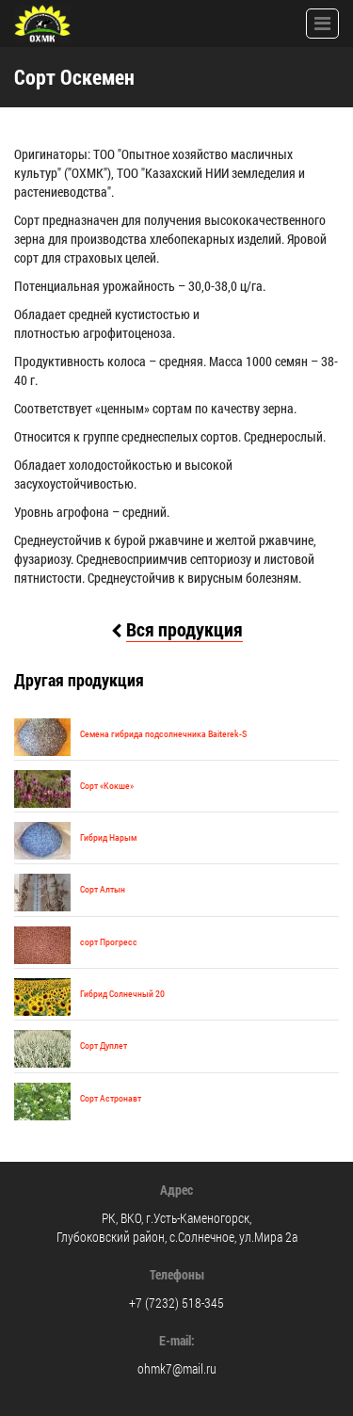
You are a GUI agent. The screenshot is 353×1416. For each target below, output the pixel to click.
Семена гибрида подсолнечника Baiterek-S (163, 734)
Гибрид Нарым (108, 837)
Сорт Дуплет (103, 1045)
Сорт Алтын (102, 889)
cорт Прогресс (108, 942)
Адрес (176, 1190)
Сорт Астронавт (110, 1098)
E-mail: (177, 1340)
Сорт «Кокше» (107, 786)
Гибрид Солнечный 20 (122, 994)
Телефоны (177, 1274)
